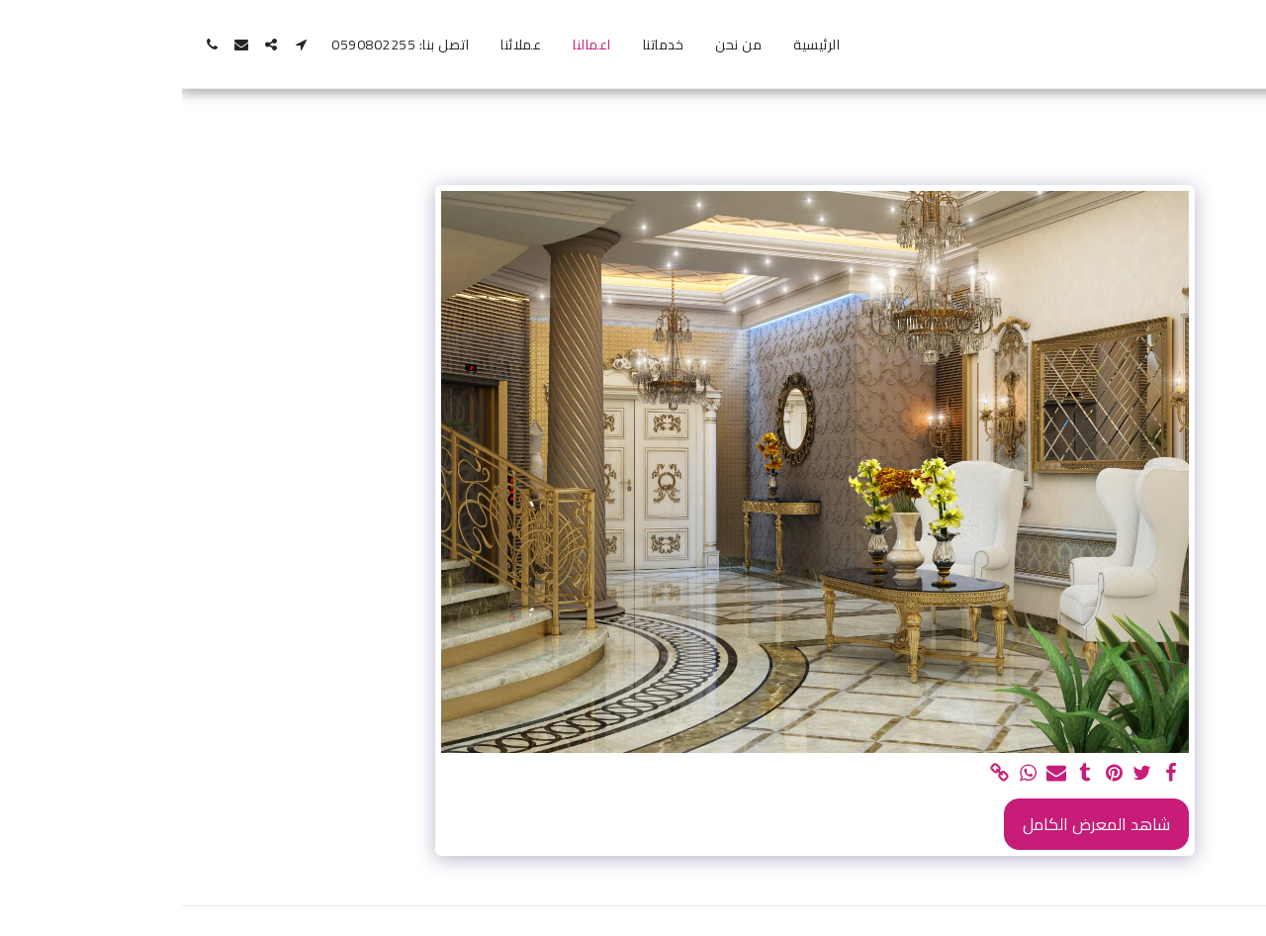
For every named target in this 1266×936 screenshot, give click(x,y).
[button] (119, 44)
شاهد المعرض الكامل (914, 824)
